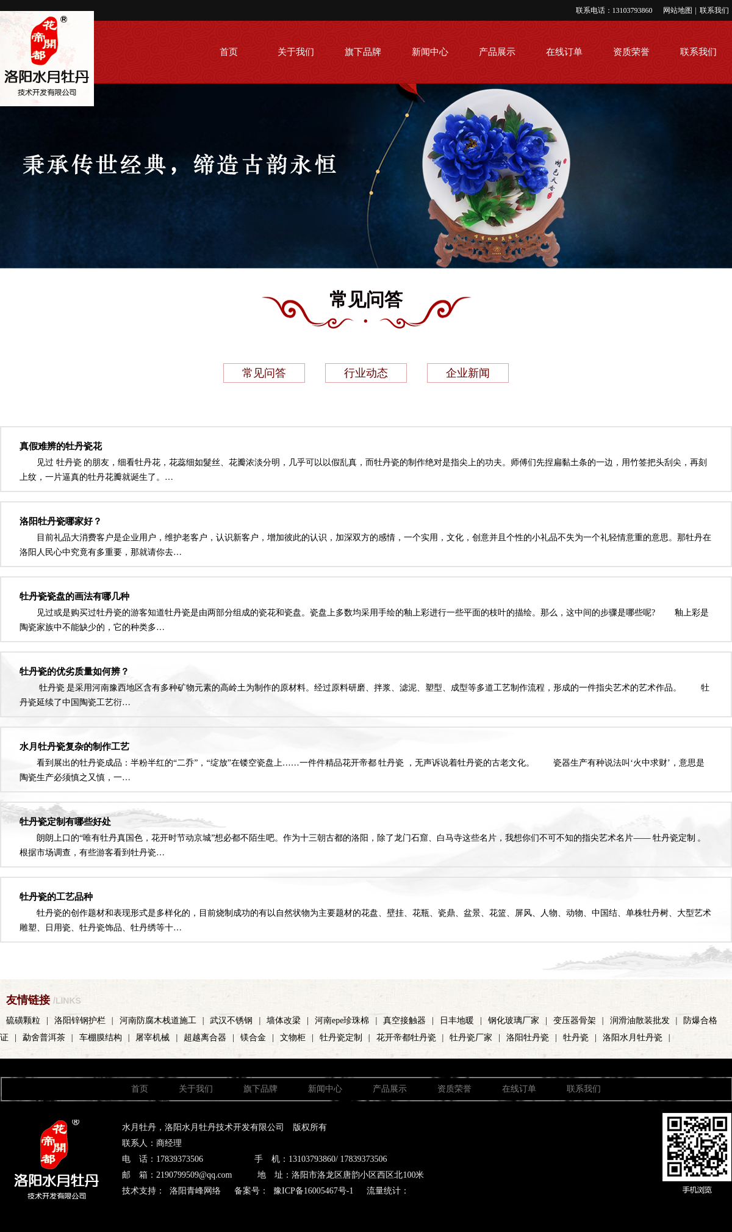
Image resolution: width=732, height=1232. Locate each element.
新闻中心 (430, 52)
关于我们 (296, 52)
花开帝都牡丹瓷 (406, 1037)
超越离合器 (205, 1037)
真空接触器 (404, 1020)
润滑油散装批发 (640, 1020)
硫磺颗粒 (23, 1020)
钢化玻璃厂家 (513, 1020)
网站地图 (677, 10)
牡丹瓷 (576, 1037)
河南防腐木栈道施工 (158, 1020)
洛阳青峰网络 (195, 1190)
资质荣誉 (631, 52)
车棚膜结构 (100, 1037)
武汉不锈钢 (231, 1020)
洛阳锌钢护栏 (80, 1020)
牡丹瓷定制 (341, 1037)
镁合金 (253, 1037)
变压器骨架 (574, 1020)
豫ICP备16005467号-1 (313, 1190)
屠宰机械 (152, 1037)
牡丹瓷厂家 (471, 1037)
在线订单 (564, 52)
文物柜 (293, 1037)
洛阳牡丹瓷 (527, 1037)
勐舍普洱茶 (44, 1037)
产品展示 (497, 52)
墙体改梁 (284, 1020)
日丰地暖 (457, 1020)
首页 (229, 52)
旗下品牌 (363, 52)
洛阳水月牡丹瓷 (632, 1037)
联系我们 (714, 10)
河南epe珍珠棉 (342, 1020)
